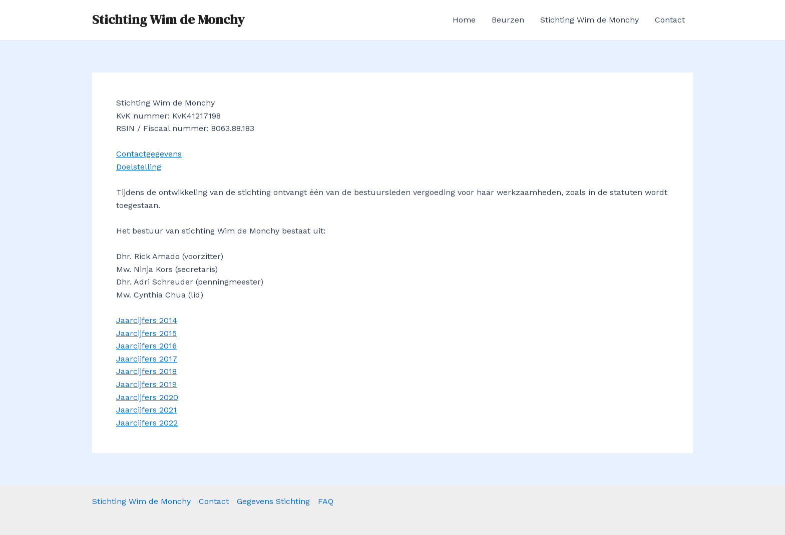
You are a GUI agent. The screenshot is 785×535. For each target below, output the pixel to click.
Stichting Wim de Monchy (168, 19)
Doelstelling (138, 167)
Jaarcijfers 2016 (146, 345)
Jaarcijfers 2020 (147, 397)
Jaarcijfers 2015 (146, 333)
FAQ (325, 501)
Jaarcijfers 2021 (146, 409)
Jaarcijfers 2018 (146, 371)
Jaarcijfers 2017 (146, 359)
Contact (670, 19)
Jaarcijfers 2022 (147, 423)
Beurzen (508, 19)
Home (464, 19)
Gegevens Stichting (273, 501)
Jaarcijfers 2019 (146, 384)
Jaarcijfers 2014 (146, 320)
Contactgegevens (149, 153)
